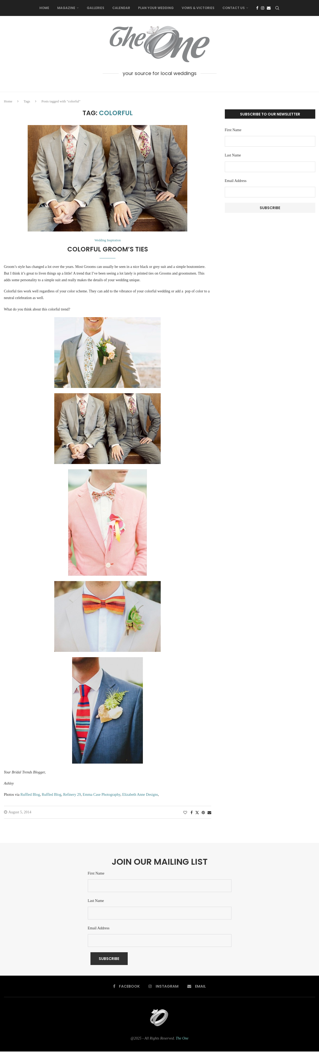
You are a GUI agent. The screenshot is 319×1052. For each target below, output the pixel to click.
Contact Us (233, 8)
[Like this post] (185, 813)
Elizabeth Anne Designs (140, 795)
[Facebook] (257, 8)
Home (44, 8)
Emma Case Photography (101, 795)
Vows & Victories (198, 8)
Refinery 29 (72, 795)
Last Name (233, 155)
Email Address (236, 181)
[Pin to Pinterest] (203, 813)
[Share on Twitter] (197, 812)
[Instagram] (262, 8)
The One (182, 1039)
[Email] (269, 8)
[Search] (277, 8)
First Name (233, 130)
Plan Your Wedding (156, 8)
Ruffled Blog (30, 795)
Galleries (95, 8)
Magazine (66, 8)
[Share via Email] (209, 813)
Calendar (121, 8)
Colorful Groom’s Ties (107, 249)
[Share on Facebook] (191, 813)
